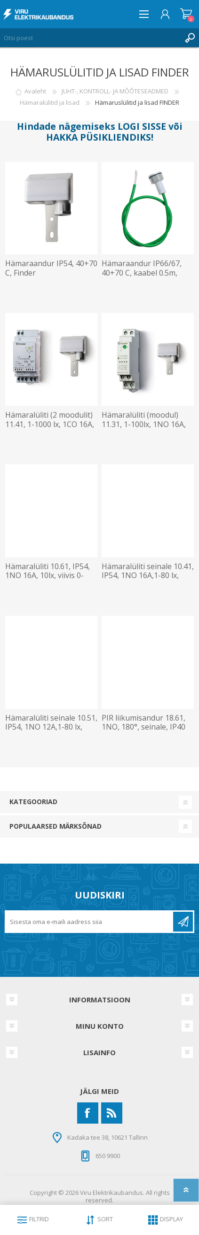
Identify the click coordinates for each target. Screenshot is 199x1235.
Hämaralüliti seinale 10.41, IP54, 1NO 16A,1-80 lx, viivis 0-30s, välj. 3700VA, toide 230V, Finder (148, 580)
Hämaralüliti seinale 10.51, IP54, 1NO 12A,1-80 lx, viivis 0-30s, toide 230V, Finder (51, 732)
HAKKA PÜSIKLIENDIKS (98, 137)
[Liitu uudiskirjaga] (89, 922)
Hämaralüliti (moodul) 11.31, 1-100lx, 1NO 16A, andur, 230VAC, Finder (144, 424)
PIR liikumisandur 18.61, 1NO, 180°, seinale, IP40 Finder (143, 727)
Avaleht (35, 91)
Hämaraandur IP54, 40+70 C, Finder (51, 268)
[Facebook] (87, 1113)
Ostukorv (186, 14)
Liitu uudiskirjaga (183, 922)
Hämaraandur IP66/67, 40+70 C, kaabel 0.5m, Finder (142, 272)
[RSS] (111, 1113)
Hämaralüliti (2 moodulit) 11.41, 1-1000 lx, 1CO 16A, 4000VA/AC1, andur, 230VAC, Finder (49, 429)
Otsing (189, 37)
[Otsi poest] (90, 37)
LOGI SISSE (142, 126)
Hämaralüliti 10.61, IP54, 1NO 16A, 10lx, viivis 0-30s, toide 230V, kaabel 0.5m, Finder (47, 580)
